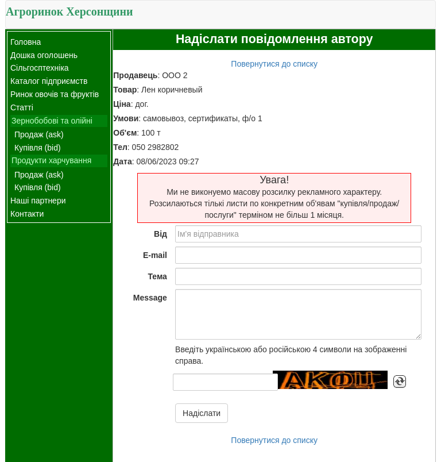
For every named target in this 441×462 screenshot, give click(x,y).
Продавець (135, 75)
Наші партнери (38, 200)
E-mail (155, 255)
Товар (125, 89)
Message (150, 297)
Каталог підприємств (48, 81)
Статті (21, 107)
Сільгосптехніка (39, 67)
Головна (25, 42)
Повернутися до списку (274, 63)
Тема (157, 276)
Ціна (121, 104)
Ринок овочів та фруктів (54, 94)
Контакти (27, 213)
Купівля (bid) (37, 147)
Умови (125, 118)
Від (160, 233)
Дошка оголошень (44, 55)
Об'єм (125, 132)
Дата (122, 161)
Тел (120, 147)
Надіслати (201, 413)
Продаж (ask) (39, 134)
